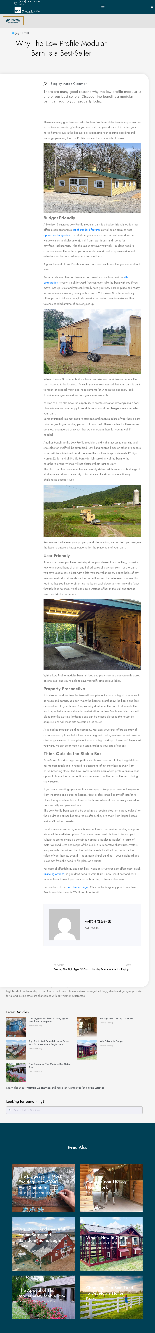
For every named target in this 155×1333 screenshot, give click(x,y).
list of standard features (86, 230)
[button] (102, 6)
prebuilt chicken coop (99, 1248)
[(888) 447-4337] (15, 3)
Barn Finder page (77, 887)
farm (111, 1304)
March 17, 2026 (95, 1192)
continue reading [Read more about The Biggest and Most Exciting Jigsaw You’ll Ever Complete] (35, 1026)
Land (118, 1304)
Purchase (128, 1304)
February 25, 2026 (97, 1243)
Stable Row (48, 1301)
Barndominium (49, 1251)
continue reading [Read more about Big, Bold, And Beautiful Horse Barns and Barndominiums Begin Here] (35, 1049)
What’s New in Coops (111, 1041)
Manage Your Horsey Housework (117, 1018)
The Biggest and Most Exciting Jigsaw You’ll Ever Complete (49, 1020)
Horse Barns (48, 1193)
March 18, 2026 (28, 1193)
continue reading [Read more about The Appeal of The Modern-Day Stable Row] (35, 1071)
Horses (61, 1193)
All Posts (92, 928)
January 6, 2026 (95, 1304)
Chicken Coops (121, 1243)
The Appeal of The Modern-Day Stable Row (50, 1065)
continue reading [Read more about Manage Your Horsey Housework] (106, 1023)
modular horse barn (30, 1197)
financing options (54, 874)
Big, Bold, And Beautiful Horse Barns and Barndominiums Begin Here (49, 1043)
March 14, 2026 (28, 1251)
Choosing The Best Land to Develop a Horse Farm (109, 1293)
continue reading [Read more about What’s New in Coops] (106, 1046)
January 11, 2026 (29, 1301)
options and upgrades (57, 235)
